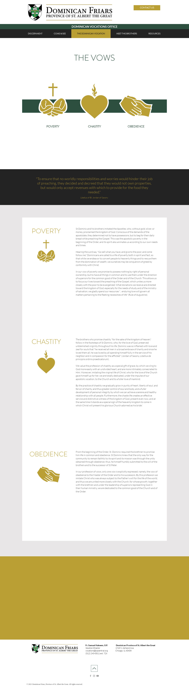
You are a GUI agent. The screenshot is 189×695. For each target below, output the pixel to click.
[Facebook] (90, 676)
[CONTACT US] (147, 7)
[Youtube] (97, 676)
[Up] (94, 668)
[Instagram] (94, 676)
